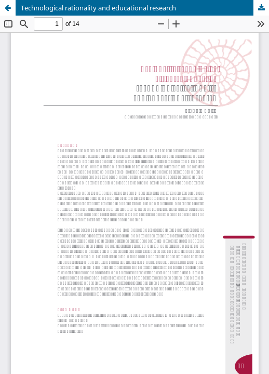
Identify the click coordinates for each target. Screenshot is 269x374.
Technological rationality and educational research (98, 7)
